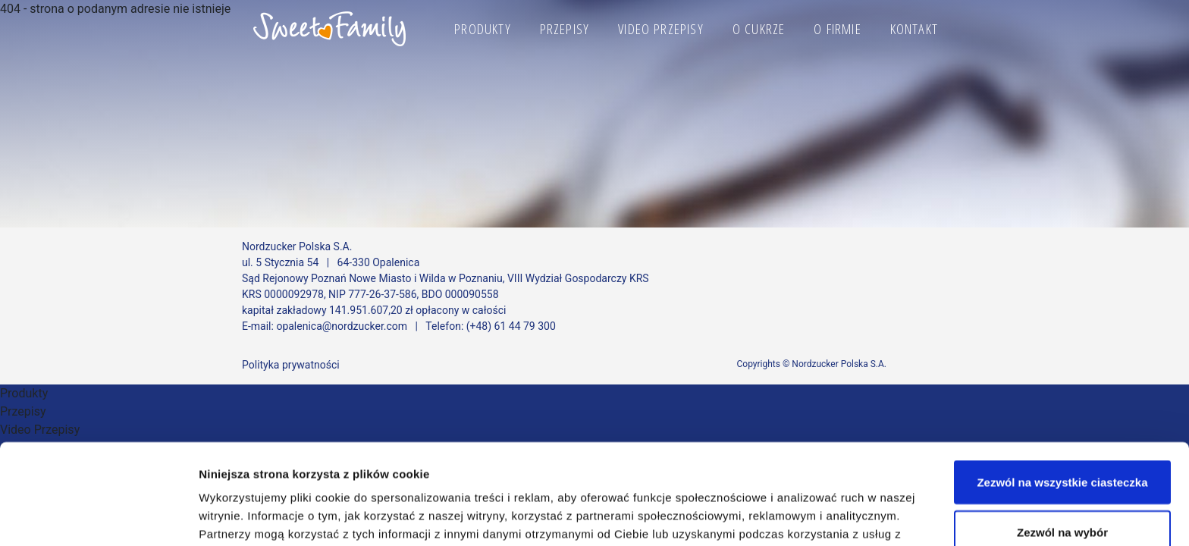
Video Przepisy (661, 29)
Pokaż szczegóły (809, 506)
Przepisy (565, 29)
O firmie (837, 29)
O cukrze (759, 29)
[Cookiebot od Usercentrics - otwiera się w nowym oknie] (98, 516)
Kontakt (914, 29)
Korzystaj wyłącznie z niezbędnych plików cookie (1062, 496)
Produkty (482, 29)
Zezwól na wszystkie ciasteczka (1062, 387)
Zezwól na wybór (1062, 437)
